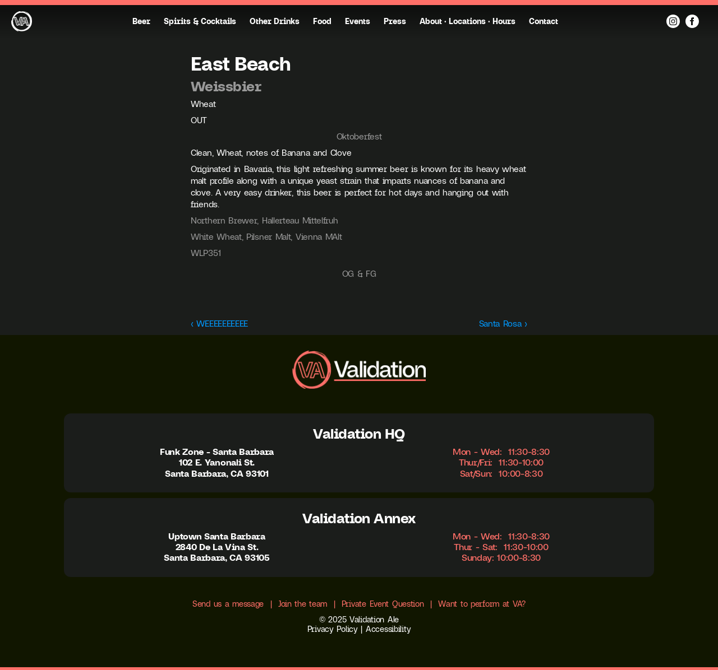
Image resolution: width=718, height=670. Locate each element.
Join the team (302, 604)
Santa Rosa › (503, 323)
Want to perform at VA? (482, 604)
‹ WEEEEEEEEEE (219, 323)
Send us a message (228, 604)
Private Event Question (383, 604)
